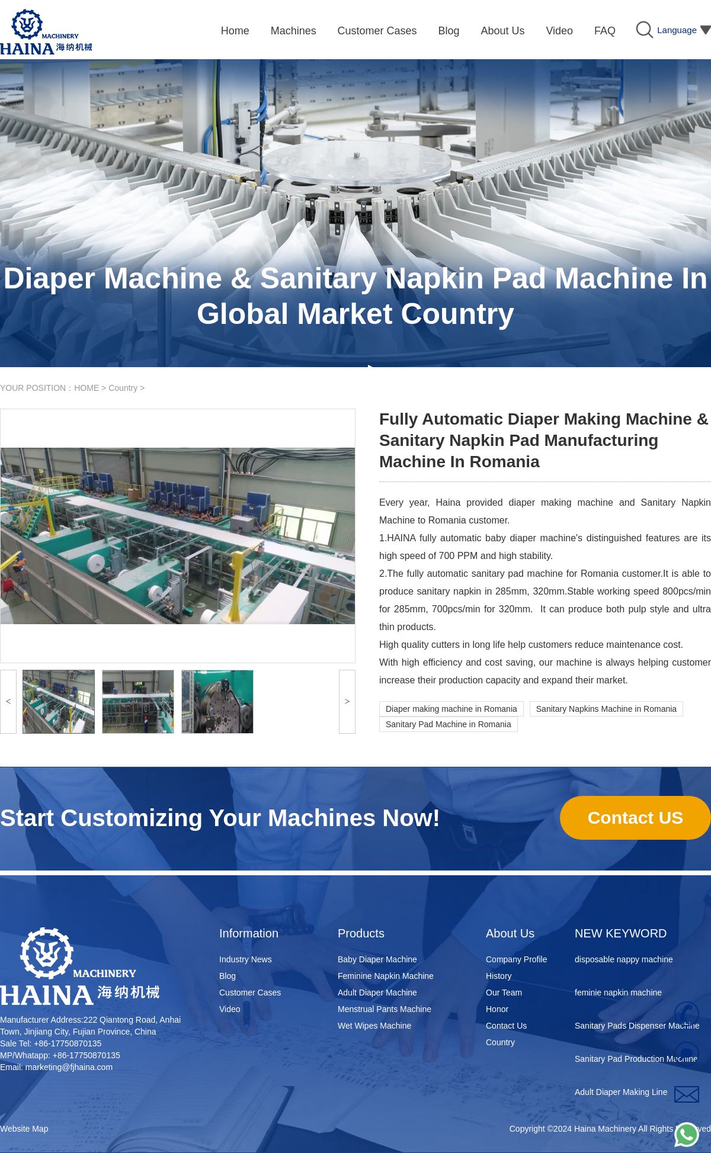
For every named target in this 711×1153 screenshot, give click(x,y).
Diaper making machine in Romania (451, 709)
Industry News (245, 959)
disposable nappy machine (624, 960)
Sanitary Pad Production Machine (636, 1060)
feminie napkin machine (618, 993)
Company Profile (516, 959)
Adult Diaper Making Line (621, 1093)
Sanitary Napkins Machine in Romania (606, 709)
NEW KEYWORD (621, 933)
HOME (86, 388)
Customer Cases (250, 992)
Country (122, 388)
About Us (510, 933)
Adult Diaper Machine (377, 992)
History (499, 976)
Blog (227, 976)
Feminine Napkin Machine (386, 976)
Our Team (504, 992)
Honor (497, 1009)
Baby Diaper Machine (377, 959)
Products (361, 933)
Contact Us (506, 1025)
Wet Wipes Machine (374, 1025)
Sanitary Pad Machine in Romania (448, 724)
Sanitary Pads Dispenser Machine (637, 1027)
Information (248, 933)
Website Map (24, 1128)
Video (230, 1009)
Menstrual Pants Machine (384, 1009)
